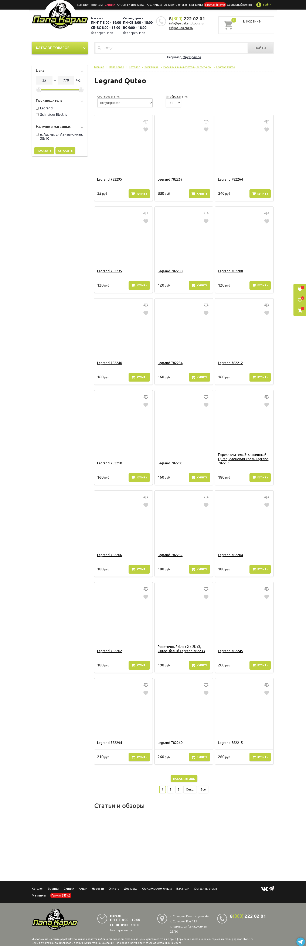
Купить (139, 193)
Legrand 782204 (230, 555)
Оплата (114, 888)
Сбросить (65, 150)
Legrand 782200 (230, 271)
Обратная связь (181, 28)
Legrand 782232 (169, 555)
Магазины (39, 895)
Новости (98, 888)
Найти (260, 48)
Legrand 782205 (169, 463)
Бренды (99, 4)
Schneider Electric (51, 114)
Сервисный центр (236, 4)
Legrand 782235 (109, 271)
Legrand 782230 (169, 271)
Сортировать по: (108, 96)
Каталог (86, 4)
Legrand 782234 (169, 363)
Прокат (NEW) (213, 4)
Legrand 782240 (109, 363)
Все (203, 789)
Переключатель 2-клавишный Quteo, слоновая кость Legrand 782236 (243, 459)
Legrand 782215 (230, 743)
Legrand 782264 (230, 179)
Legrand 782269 (169, 179)
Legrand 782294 (109, 743)
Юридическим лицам (157, 888)
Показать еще (184, 778)
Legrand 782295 (109, 179)
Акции (83, 888)
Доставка (130, 888)
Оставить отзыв (175, 4)
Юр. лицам (154, 4)
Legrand (44, 108)
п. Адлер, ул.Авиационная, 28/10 (59, 136)
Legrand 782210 (109, 463)
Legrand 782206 (109, 555)
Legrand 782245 (230, 651)
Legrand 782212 (230, 363)
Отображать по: (177, 96)
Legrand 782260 (169, 743)
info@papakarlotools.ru (186, 23)
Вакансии (182, 888)
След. (190, 789)
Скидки (69, 888)
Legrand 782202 (109, 651)
